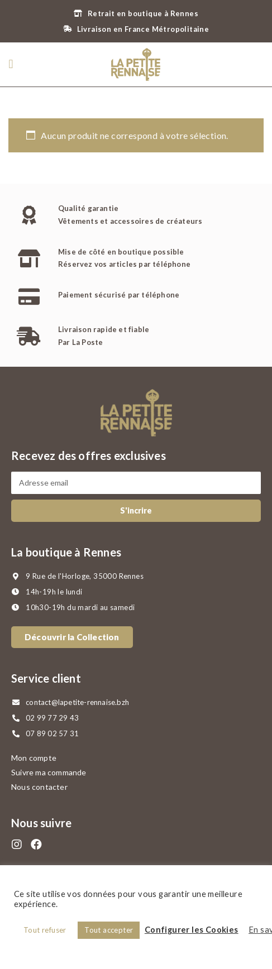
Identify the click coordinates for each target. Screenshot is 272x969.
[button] (11, 64)
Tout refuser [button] (44, 929)
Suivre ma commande (49, 772)
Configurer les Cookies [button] (191, 929)
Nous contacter (39, 786)
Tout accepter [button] (108, 929)
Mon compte (33, 757)
